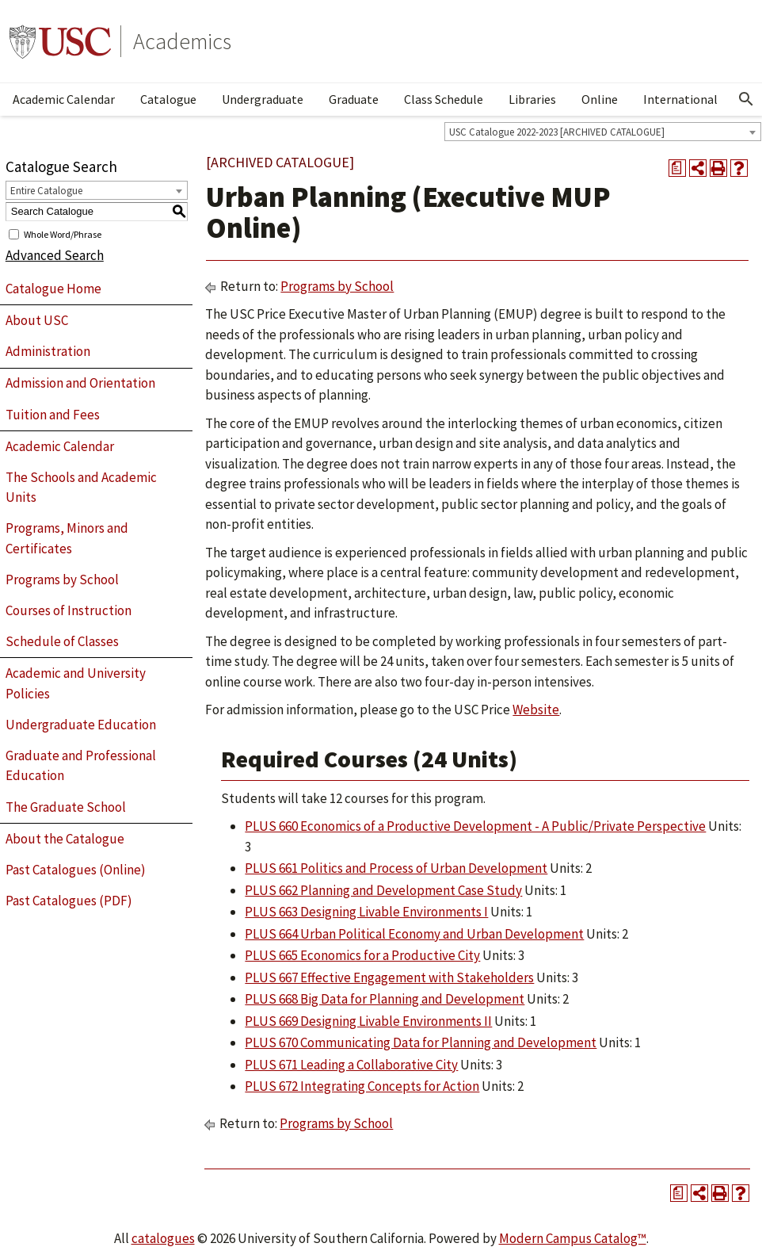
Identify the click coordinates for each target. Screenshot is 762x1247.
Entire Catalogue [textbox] (46, 190)
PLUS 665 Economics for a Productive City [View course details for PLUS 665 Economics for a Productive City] (362, 955)
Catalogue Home (53, 288)
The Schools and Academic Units (81, 488)
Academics (182, 41)
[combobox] (602, 131)
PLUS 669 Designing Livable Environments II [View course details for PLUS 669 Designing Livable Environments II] (368, 1021)
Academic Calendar (64, 99)
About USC (37, 320)
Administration (48, 351)
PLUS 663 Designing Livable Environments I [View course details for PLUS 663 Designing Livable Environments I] (366, 911)
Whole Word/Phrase (62, 233)
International (680, 99)
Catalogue (168, 99)
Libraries (532, 99)
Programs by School (62, 579)
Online (599, 99)
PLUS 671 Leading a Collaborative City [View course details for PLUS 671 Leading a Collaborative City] (351, 1064)
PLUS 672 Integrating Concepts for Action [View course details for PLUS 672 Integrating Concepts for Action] (362, 1086)
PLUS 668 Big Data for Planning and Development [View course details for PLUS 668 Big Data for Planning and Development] (384, 999)
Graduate (354, 99)
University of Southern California (60, 41)
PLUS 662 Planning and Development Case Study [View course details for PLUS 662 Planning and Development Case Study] (383, 890)
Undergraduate (262, 99)
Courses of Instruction (68, 610)
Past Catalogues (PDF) (69, 900)
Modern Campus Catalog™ (572, 1238)
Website (535, 709)
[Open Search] (746, 99)
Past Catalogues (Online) (76, 869)
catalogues (163, 1238)
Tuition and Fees (53, 414)
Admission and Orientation (80, 383)
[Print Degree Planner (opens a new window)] (677, 168)
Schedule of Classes (62, 641)
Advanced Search (55, 255)
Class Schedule (443, 99)
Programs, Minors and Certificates (67, 538)
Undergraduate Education (81, 724)
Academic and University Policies (76, 683)
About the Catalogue (65, 838)
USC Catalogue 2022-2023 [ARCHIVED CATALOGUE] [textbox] (557, 132)
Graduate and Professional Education (81, 766)
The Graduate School (66, 807)
